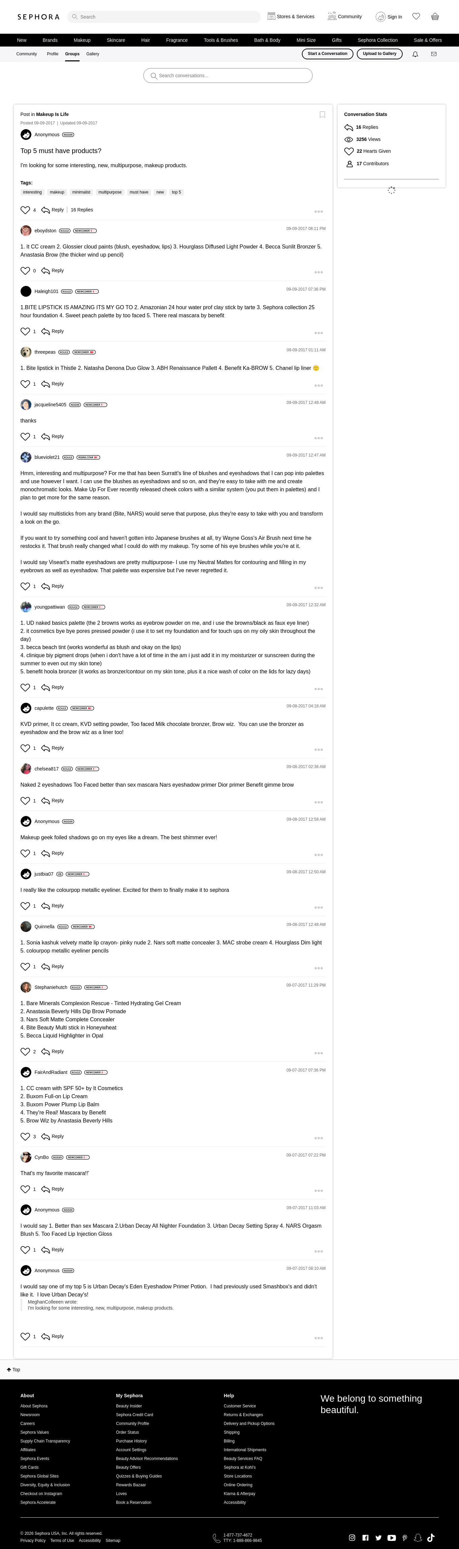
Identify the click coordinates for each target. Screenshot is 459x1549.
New (22, 40)
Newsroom (30, 1414)
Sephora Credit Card (134, 1414)
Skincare (116, 40)
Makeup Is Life (52, 114)
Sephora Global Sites (40, 1476)
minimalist (81, 192)
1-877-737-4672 (238, 1535)
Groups (72, 54)
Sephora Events (35, 1458)
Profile (52, 54)
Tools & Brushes (221, 40)
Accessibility (235, 1502)
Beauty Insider (129, 1406)
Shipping (232, 1432)
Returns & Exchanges (243, 1414)
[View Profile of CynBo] (49, 1157)
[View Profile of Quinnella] (52, 927)
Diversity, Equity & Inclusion (45, 1485)
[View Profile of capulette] (51, 708)
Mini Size (306, 40)
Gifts (337, 40)
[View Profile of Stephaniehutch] (58, 987)
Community (27, 54)
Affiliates (28, 1450)
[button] (26, 210)
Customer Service (240, 1406)
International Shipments (245, 1450)
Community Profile (132, 1423)
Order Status (127, 1432)
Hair (145, 40)
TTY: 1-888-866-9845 (243, 1540)
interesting (32, 192)
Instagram (352, 1538)
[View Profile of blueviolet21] (54, 457)
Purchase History (131, 1441)
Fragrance (177, 40)
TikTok (431, 1538)
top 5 (176, 192)
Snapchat (418, 1538)
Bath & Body (267, 40)
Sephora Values (35, 1432)
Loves (121, 1493)
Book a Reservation (133, 1502)
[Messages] (434, 54)
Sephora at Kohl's (240, 1467)
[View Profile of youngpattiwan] (57, 607)
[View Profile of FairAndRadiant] (58, 1072)
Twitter (378, 1538)
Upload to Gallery (379, 53)
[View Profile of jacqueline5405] (58, 405)
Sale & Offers (428, 40)
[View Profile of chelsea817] (54, 769)
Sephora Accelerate (38, 1502)
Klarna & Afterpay (239, 1493)
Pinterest (405, 1538)
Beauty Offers (128, 1467)
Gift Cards (30, 1467)
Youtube (392, 1538)
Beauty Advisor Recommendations (147, 1458)
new (160, 192)
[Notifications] (416, 54)
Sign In (395, 17)
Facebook (365, 1538)
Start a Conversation (327, 53)
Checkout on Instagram (41, 1493)
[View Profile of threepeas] (52, 352)
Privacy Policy (33, 1540)
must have (139, 192)
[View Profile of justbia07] (49, 874)
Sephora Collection (378, 40)
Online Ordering (238, 1485)
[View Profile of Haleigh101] (54, 291)
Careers (28, 1423)
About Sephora (34, 1406)
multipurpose (110, 192)
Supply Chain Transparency (45, 1441)
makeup (57, 192)
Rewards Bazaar (131, 1485)
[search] (164, 17)
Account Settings (131, 1450)
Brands (50, 40)
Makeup (82, 40)
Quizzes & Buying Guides (139, 1476)
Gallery (92, 54)
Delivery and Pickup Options (249, 1423)
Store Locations (238, 1476)
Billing (229, 1441)
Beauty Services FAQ (243, 1458)
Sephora (38, 17)
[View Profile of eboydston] (52, 231)
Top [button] (16, 1369)
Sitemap (113, 1540)
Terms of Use (62, 1540)
